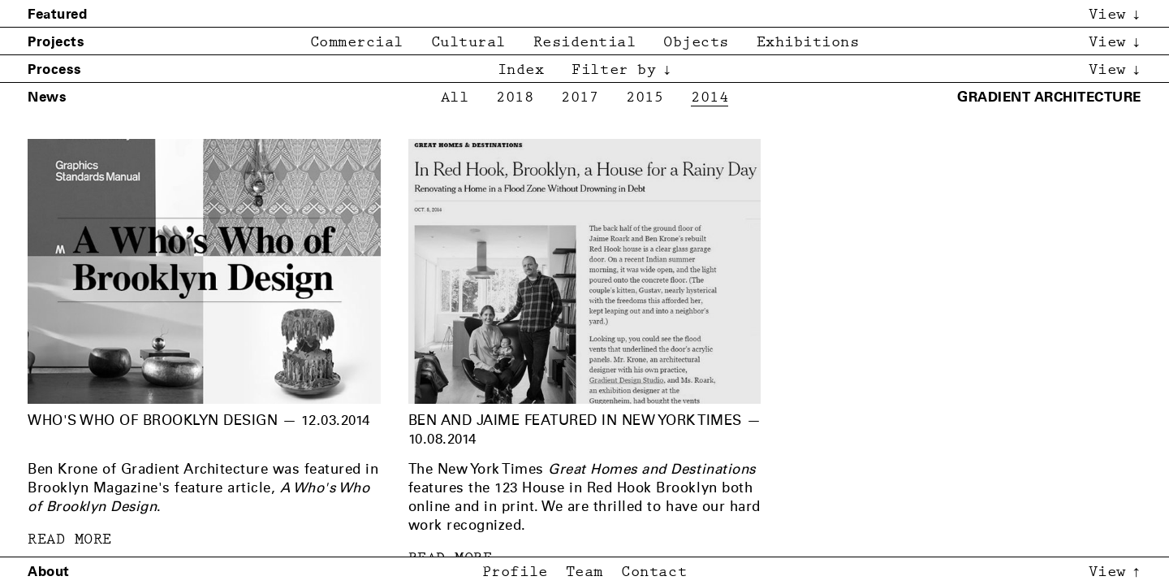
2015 (644, 98)
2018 (514, 98)
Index (521, 70)
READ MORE (70, 540)
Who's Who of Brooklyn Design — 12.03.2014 (199, 420)
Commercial (356, 42)
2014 (709, 98)
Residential (584, 42)
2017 (579, 98)
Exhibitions (808, 42)
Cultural (468, 42)
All (455, 98)
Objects (696, 42)
